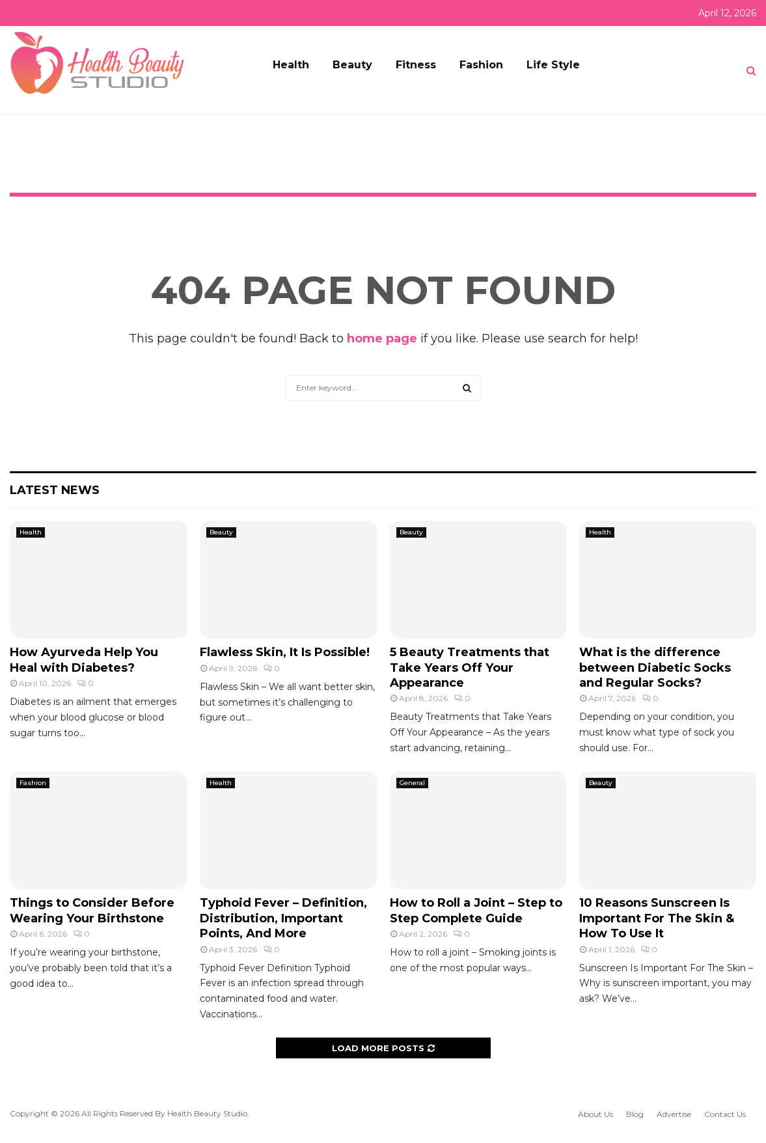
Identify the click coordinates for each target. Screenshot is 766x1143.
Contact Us (725, 1114)
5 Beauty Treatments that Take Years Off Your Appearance (469, 667)
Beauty (352, 65)
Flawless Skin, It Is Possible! (285, 652)
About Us (595, 1114)
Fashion (481, 65)
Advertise (674, 1114)
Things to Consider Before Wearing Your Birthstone (92, 910)
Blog (635, 1114)
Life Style (553, 65)
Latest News (55, 490)
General (412, 782)
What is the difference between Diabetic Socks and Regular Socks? (655, 667)
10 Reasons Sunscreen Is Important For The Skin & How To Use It (656, 918)
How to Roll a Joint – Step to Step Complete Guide (476, 910)
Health (291, 65)
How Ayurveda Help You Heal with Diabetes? (84, 659)
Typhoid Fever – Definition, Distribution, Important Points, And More (283, 918)
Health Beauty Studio (207, 1113)
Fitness (416, 65)
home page (382, 338)
